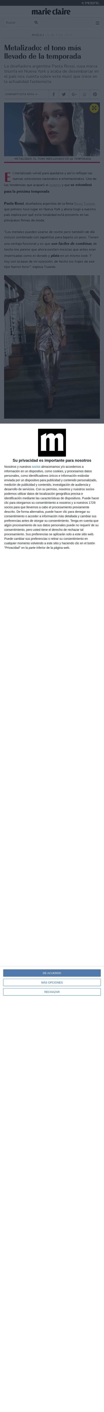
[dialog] (52, 918)
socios (36, 466)
